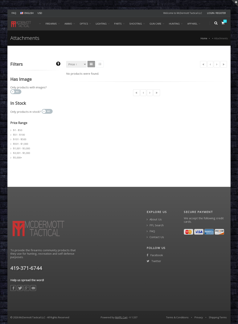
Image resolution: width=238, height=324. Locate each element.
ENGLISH (27, 13)
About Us (154, 219)
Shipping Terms (218, 317)
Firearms (51, 23)
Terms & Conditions (177, 317)
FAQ (14, 13)
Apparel (192, 23)
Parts (118, 23)
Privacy (199, 317)
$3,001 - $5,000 (21, 153)
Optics (84, 23)
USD (40, 13)
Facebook (155, 255)
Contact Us (155, 237)
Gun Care (155, 23)
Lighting (101, 23)
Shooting (135, 23)
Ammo (68, 23)
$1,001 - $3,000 (21, 148)
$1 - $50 (17, 130)
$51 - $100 (19, 134)
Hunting (174, 23)
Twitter (154, 261)
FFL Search (155, 225)
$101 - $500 (19, 139)
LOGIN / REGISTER (216, 13)
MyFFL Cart (121, 317)
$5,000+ (17, 157)
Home (204, 38)
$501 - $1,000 (20, 144)
